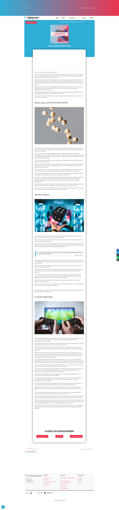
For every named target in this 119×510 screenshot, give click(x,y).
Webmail (87, 7)
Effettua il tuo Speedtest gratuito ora (67, 478)
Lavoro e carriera (47, 477)
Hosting (84, 18)
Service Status (63, 484)
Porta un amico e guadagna (49, 481)
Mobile (57, 17)
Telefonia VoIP (72, 17)
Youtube (79, 483)
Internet (63, 18)
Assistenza (82, 7)
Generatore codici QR (65, 480)
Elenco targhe (63, 486)
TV (78, 18)
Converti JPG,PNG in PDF (65, 482)
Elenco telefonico (64, 488)
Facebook (80, 477)
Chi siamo (45, 479)
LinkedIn (79, 481)
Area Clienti (92, 7)
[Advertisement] (59, 59)
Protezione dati (46, 483)
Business (91, 17)
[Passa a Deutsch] (26, 8)
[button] (118, 250)
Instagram (80, 479)
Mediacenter (46, 485)
